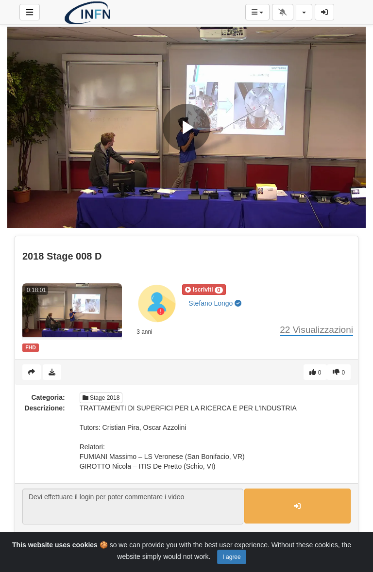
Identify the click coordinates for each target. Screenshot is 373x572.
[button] (203, 289)
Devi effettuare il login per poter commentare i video (132, 506)
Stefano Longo (214, 303)
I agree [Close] (231, 557)
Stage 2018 (101, 397)
